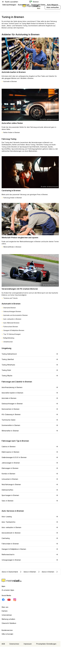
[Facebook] (3, 599)
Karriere (4, 611)
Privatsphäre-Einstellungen (46, 644)
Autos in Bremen (28, 572)
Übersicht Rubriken (9, 623)
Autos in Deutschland (10, 572)
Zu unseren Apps (8, 590)
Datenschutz (14, 644)
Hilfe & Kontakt (7, 634)
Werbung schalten (8, 619)
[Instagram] (14, 599)
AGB (3, 644)
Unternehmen (7, 615)
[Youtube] (9, 599)
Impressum (28, 644)
